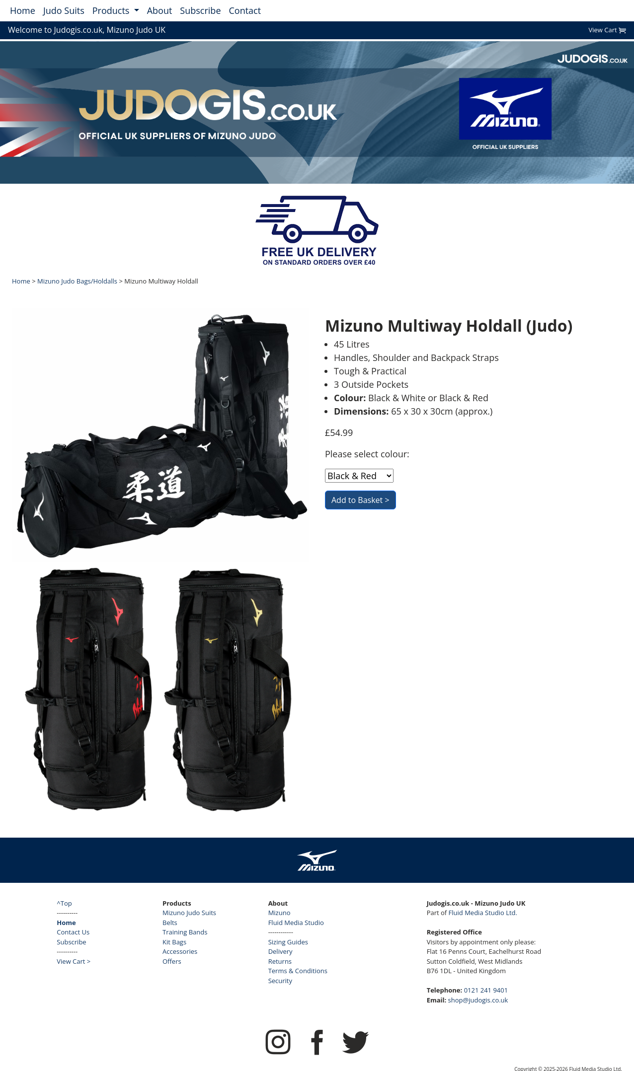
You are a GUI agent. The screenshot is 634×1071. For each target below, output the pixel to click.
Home (22, 10)
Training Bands (184, 932)
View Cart (607, 29)
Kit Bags (174, 941)
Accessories (179, 951)
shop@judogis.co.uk (478, 1000)
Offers (171, 961)
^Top (64, 903)
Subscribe (200, 10)
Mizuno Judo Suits (189, 912)
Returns (280, 961)
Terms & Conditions (297, 970)
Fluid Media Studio (296, 922)
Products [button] (112, 10)
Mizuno (279, 912)
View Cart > (73, 961)
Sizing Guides (288, 941)
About (159, 10)
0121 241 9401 (486, 990)
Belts (169, 922)
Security (280, 980)
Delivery (280, 951)
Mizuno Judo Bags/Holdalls (77, 281)
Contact (245, 10)
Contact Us (73, 932)
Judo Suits (63, 10)
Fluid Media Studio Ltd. (483, 912)
